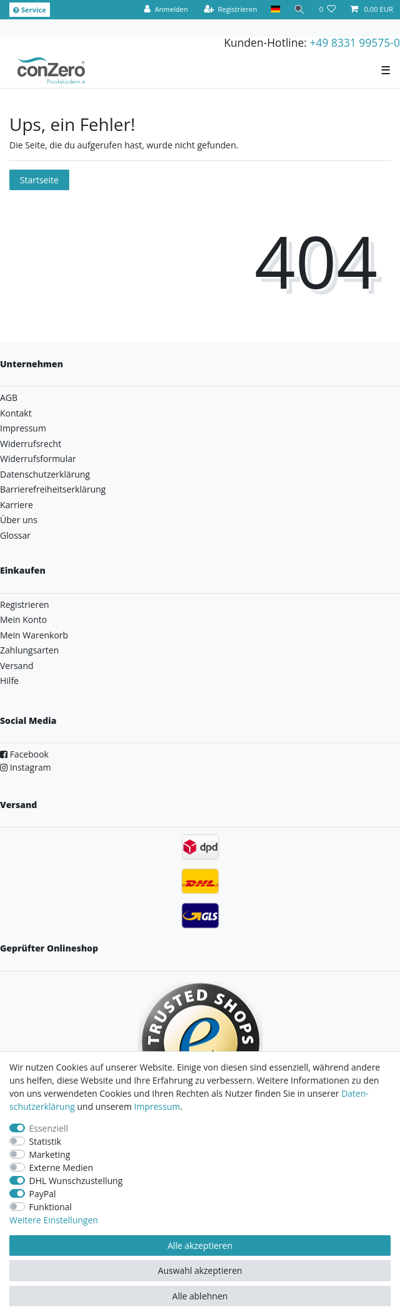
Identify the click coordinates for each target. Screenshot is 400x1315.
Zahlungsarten (29, 650)
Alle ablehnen (200, 1296)
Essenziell (49, 1128)
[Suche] (299, 9)
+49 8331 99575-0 (355, 42)
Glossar (15, 535)
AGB (8, 397)
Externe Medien (61, 1167)
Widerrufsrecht (30, 444)
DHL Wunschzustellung (76, 1181)
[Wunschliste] (327, 9)
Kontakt (16, 413)
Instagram (25, 767)
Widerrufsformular (38, 459)
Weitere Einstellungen (53, 1220)
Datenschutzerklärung (45, 474)
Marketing (50, 1154)
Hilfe (9, 680)
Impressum (23, 428)
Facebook (24, 754)
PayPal (42, 1194)
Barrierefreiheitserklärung (52, 489)
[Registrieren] (230, 9)
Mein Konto (23, 619)
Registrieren (24, 604)
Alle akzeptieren (199, 1245)
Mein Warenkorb (34, 635)
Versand (17, 666)
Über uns (18, 520)
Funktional (50, 1207)
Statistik (45, 1141)
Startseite (39, 180)
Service (29, 9)
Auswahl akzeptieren (200, 1270)
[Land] (275, 9)
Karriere (16, 505)
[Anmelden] (166, 9)
